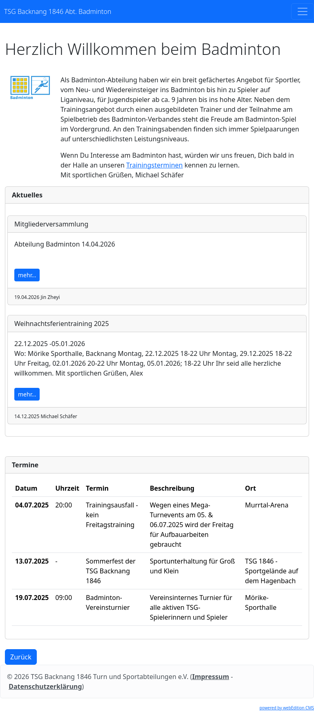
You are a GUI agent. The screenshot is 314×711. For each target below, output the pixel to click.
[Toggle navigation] (302, 11)
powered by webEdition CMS (287, 708)
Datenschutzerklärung (45, 686)
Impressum (210, 676)
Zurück (20, 656)
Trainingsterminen (154, 165)
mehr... (27, 275)
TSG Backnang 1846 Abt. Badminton (57, 11)
